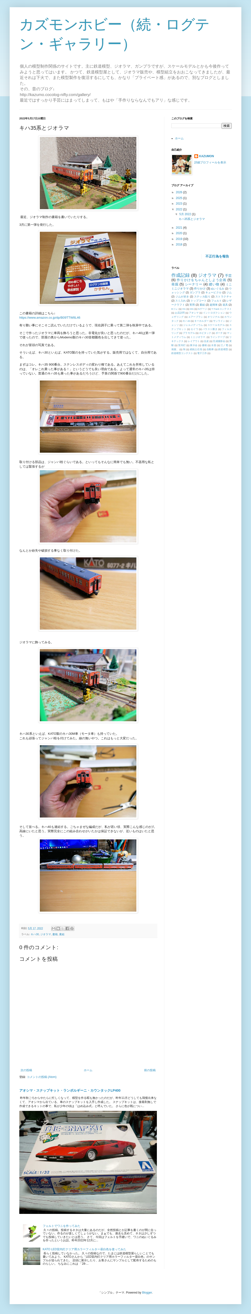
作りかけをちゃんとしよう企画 (201, 280)
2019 (179, 239)
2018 (179, 244)
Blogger (147, 1292)
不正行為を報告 (217, 256)
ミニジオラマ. (198, 337)
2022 (179, 209)
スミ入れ (180, 300)
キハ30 (35, 934)
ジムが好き (182, 296)
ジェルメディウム (193, 325)
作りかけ (200, 288)
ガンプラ (195, 292)
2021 (179, 227)
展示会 (193, 345)
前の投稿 (150, 1070)
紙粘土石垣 (196, 349)
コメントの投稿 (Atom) (41, 1077)
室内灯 (182, 345)
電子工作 (202, 353)
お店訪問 (180, 312)
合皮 (206, 341)
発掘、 (175, 349)
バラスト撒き (209, 329)
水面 (213, 345)
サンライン (219, 321)
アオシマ (194, 312)
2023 (179, 203)
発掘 (174, 284)
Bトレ (174, 309)
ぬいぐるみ (217, 288)
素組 (61, 934)
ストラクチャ (223, 296)
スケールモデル (216, 325)
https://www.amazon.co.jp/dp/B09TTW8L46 (49, 317)
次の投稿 (26, 1070)
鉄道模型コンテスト (182, 353)
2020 (179, 233)
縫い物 (214, 284)
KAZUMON (206, 156)
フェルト (216, 300)
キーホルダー (201, 321)
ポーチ (219, 333)
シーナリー (193, 284)
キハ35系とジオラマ (192, 219)
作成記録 (180, 275)
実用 (192, 304)
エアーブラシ (195, 317)
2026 (179, 192)
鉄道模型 (223, 349)
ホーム (88, 1070)
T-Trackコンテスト (221, 309)
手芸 (228, 275)
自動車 (210, 349)
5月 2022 (185, 214)
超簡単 (214, 304)
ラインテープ (217, 337)
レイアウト (194, 341)
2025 (179, 198)
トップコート (199, 300)
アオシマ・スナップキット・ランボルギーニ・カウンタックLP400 (69, 1090)
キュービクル (213, 292)
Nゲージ (202, 309)
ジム (229, 292)
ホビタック (205, 333)
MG (192, 309)
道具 (225, 304)
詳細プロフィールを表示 (210, 162)
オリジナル (214, 317)
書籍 (55, 934)
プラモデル (189, 333)
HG (184, 309)
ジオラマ (45, 934)
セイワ (194, 329)
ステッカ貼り (202, 296)
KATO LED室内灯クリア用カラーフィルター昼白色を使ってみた (84, 1249)
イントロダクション (214, 312)
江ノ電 (224, 345)
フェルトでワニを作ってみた (61, 1226)
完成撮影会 (219, 341)
